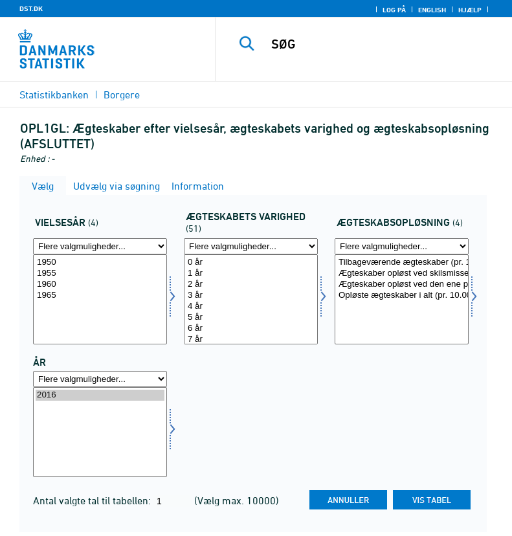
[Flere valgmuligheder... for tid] (100, 379)
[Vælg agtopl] (402, 299)
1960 (100, 284)
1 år (250, 273)
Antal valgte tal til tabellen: (93, 500)
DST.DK (31, 8)
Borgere (122, 94)
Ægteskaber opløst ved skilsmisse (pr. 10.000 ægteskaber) (401, 273)
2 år (250, 284)
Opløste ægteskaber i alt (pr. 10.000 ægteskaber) (401, 295)
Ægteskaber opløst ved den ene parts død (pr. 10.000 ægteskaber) (401, 284)
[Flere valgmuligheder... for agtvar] (251, 246)
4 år (250, 306)
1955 (100, 273)
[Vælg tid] (100, 432)
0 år (250, 262)
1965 (100, 295)
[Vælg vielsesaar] (100, 299)
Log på (394, 9)
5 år (250, 317)
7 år (250, 339)
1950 (100, 262)
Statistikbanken (54, 94)
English (432, 9)
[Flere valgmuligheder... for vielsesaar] (100, 246)
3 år (250, 295)
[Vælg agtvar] (251, 299)
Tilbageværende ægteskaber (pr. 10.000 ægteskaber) (401, 262)
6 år (250, 328)
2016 (100, 395)
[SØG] (383, 44)
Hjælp (470, 9)
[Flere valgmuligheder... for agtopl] (402, 246)
